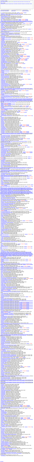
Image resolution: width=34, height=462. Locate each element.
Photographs (23, 3)
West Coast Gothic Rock (4, 246)
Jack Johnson (3, 419)
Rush (2, 200)
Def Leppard (3, 226)
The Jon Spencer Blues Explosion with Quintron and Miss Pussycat (10, 96)
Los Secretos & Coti (4, 338)
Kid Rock (2, 79)
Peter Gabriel (3, 403)
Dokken (2, 25)
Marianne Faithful (3, 330)
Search (1, 1)
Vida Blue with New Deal (4, 83)
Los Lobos (2, 227)
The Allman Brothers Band (4, 346)
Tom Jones (2, 26)
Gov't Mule (2, 68)
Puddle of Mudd (3, 51)
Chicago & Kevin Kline (4, 149)
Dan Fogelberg (3, 174)
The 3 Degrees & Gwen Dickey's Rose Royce (7, 222)
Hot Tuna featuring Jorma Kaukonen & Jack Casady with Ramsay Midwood (11, 453)
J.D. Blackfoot (3, 18)
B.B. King (2, 17)
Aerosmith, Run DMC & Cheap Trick (6, 329)
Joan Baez (2, 266)
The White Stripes (3, 58)
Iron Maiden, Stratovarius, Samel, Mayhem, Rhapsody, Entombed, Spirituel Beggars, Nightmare (14, 141)
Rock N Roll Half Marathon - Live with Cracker (7, 311)
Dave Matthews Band (4, 67)
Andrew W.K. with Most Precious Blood (6, 442)
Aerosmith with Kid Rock (4, 280)
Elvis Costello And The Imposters (5, 135)
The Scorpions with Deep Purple (5, 148)
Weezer (2, 30)
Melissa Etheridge (3, 151)
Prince (2, 69)
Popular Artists (15, 1)
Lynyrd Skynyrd (3, 196)
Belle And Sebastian (4, 119)
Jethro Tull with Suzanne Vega (5, 296)
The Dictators (3, 33)
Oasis (2, 165)
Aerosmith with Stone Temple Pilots (6, 397)
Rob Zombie (3, 46)
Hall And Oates (3, 408)
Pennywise (2, 124)
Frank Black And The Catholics (5, 52)
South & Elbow (3, 41)
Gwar (2, 405)
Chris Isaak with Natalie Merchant (5, 155)
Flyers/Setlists (15, 3)
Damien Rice (3, 40)
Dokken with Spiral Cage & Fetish (5, 16)
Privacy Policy (1, 461)
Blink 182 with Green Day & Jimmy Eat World (7, 108)
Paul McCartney (3, 64)
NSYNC (2, 54)
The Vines (2, 216)
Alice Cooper (3, 389)
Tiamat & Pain (3, 345)
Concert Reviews (27, 3)
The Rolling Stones (3, 114)
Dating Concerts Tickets (21, 1)
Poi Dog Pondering (3, 339)
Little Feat (2, 143)
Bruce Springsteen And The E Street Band (7, 356)
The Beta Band (3, 59)
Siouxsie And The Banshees (5, 259)
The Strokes (2, 362)
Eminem (2, 215)
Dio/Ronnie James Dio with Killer (5, 347)
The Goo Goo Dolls (3, 413)
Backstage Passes (11, 3)
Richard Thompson (3, 44)
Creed (2, 28)
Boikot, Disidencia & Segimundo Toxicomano (7, 400)
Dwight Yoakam (3, 284)
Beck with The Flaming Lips (5, 443)
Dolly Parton (3, 309)
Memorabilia (19, 3)
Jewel (2, 158)
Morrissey (2, 245)
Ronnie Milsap (3, 451)
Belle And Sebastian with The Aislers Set (6, 97)
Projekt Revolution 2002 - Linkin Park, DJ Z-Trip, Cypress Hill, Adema (10, 31)
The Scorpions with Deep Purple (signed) (6, 212)
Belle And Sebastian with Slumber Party (6, 115)
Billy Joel (2, 414)
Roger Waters (3, 126)
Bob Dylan (2, 121)
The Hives (2, 163)
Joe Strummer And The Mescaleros (6, 194)
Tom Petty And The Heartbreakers (5, 184)
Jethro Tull (2, 138)
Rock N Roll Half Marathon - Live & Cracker (7, 313)
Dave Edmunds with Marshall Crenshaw (6, 437)
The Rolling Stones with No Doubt (5, 365)
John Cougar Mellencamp (4, 214)
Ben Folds (2, 43)
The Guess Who (3, 127)
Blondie (2, 265)
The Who (2, 238)
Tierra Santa (3, 78)
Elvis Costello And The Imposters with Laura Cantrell (8, 358)
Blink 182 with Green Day (4, 139)
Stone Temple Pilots (4, 361)
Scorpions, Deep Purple (4, 172)
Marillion (2, 233)
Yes (1, 217)
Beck (2, 262)
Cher (2, 273)
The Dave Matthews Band (4, 293)
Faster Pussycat (3, 129)
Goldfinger (2, 145)
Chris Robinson (3, 288)
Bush (2, 47)
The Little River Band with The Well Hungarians (7, 314)
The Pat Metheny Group (4, 404)
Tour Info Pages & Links (27, 1)
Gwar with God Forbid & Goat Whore (6, 37)
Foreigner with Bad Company (5, 182)
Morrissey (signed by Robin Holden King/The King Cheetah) (9, 241)
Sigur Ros (2, 416)
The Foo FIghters (3, 438)
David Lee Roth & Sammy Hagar (5, 176)
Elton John (2, 450)
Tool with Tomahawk (4, 221)
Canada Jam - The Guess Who (5, 205)
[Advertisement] (17, 7)
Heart (2, 180)
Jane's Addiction (3, 455)
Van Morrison (3, 13)
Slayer (2, 92)
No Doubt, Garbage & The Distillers (6, 390)
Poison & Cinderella (4, 282)
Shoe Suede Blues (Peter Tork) (5, 56)
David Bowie (3, 342)
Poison (2, 181)
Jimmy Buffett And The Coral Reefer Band (7, 287)
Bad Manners (3, 195)
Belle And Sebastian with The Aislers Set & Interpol (8, 104)
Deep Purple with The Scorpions (5, 169)
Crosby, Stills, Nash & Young (5, 76)
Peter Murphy (3, 131)
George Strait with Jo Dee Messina (6, 351)
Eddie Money (3, 130)
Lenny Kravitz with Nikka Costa (5, 95)
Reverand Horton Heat (4, 420)
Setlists (31, 3)
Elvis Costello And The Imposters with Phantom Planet (8, 355)
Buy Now (25, 12)
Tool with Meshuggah (4, 412)
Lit (1, 12)
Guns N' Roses (3, 428)
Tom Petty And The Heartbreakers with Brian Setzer (8, 197)
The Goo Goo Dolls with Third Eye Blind (6, 279)
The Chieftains (3, 49)
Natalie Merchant (3, 111)
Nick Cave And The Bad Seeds (5, 70)
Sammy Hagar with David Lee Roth (6, 271)
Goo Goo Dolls (3, 319)
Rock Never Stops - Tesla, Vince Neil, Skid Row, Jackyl (8, 201)
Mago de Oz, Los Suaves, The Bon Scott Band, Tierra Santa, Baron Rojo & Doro (12, 14)
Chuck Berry (3, 384)
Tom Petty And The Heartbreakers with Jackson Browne (8, 277)
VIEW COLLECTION (5, 1)
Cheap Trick (2, 202)
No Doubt (2, 86)
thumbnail (18, 12)
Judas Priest (3, 230)
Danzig (2, 208)
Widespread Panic (3, 223)
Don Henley (2, 327)
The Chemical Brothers (4, 73)
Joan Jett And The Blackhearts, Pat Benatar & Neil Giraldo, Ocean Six (10, 291)
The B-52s (2, 225)
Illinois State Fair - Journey (5, 251)
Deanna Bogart (3, 27)
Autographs (6, 3)
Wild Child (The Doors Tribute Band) (6, 62)
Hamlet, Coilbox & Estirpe (4, 424)
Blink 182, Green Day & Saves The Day (6, 142)
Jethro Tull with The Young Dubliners (6, 153)
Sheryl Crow (3, 320)
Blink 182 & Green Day (4, 144)
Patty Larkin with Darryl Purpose (5, 445)
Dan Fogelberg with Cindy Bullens (6, 173)
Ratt (1, 19)
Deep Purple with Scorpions (5, 234)
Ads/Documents (3, 3)
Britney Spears (3, 154)
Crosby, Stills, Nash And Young (5, 48)
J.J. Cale (2, 237)
